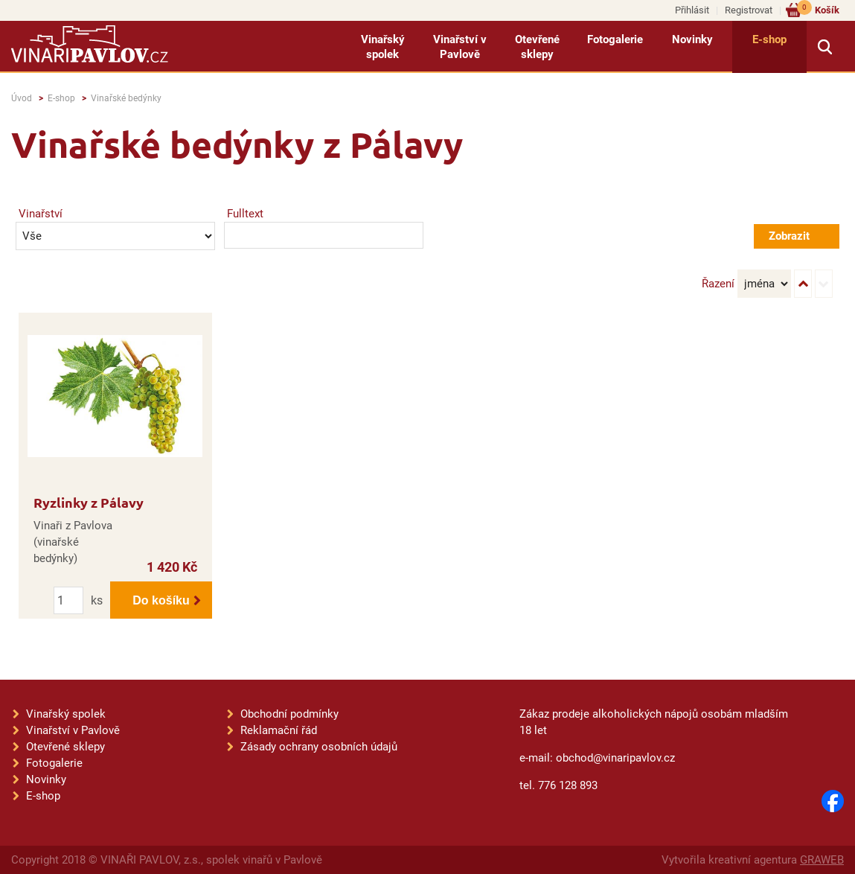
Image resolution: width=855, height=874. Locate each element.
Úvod (21, 98)
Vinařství (41, 213)
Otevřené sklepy (537, 47)
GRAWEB (822, 860)
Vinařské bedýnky (126, 98)
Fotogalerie (615, 39)
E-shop (769, 39)
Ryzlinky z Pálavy (88, 502)
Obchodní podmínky (289, 714)
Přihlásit (692, 10)
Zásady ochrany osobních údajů (318, 746)
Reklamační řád (278, 730)
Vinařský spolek (383, 47)
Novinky (692, 39)
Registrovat (748, 10)
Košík (818, 9)
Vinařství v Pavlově (460, 47)
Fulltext (245, 213)
